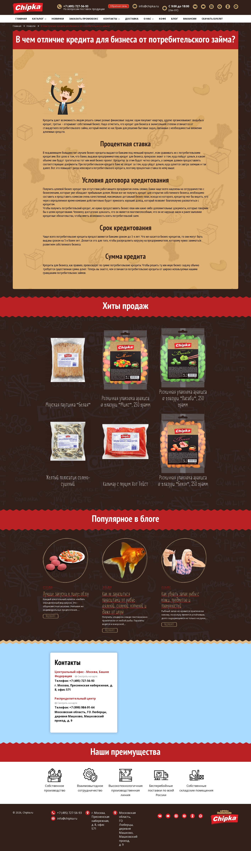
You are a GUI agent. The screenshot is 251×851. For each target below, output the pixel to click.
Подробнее (51, 616)
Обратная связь (118, 6)
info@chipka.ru (149, 6)
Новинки (58, 18)
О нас (149, 18)
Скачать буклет (212, 18)
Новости (31, 26)
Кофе (162, 18)
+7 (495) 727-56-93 (69, 813)
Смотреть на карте (87, 676)
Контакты (111, 18)
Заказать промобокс (83, 18)
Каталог (39, 18)
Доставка (131, 18)
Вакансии (189, 18)
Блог (174, 18)
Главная (21, 18)
